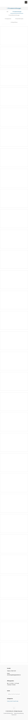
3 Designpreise (8, 18)
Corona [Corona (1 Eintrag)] (8, 701)
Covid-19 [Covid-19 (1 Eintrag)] (11, 701)
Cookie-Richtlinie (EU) (8, 713)
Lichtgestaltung (14, 22)
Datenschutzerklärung (19, 713)
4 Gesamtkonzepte (19, 18)
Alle (7, 11)
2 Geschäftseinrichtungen (13, 15)
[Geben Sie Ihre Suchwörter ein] (14, 694)
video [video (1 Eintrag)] (17, 701)
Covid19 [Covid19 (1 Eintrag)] (14, 701)
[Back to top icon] (14, 708)
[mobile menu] (26, 2)
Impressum (14, 714)
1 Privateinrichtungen (16, 11)
